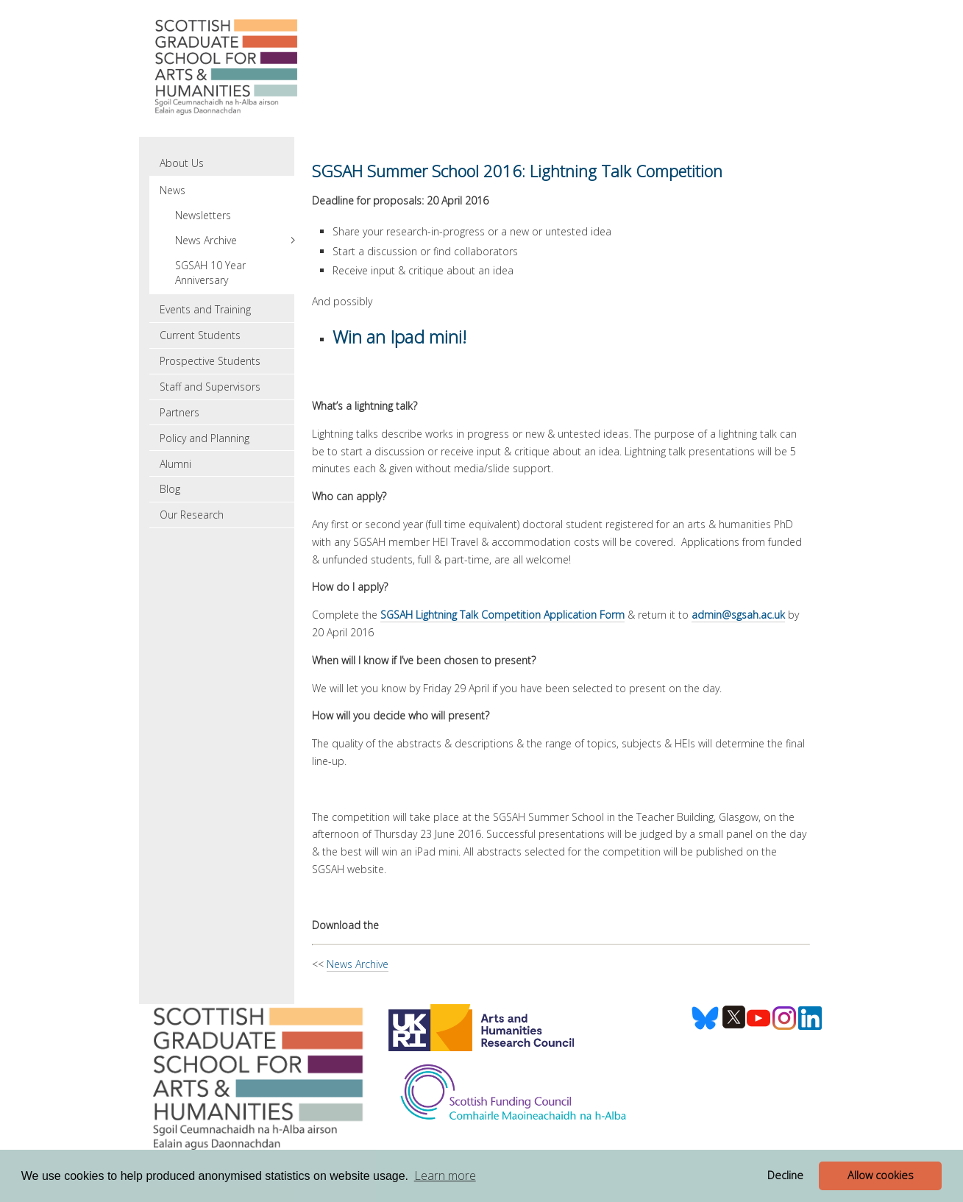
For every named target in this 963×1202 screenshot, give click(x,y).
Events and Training (205, 309)
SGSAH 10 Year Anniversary (210, 272)
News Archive (357, 964)
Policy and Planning (204, 438)
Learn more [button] (445, 1175)
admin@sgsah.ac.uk (738, 615)
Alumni (175, 464)
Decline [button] (785, 1175)
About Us (182, 163)
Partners (179, 412)
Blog (170, 489)
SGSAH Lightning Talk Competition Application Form (502, 615)
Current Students (200, 335)
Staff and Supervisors (210, 387)
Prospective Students (210, 361)
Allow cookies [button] (880, 1175)
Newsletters (203, 215)
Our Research (192, 515)
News (172, 190)
